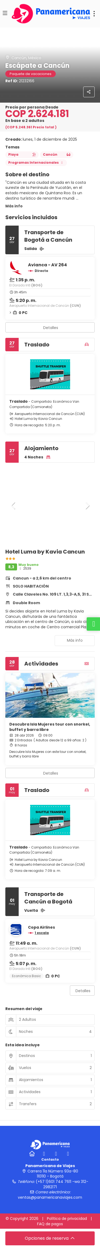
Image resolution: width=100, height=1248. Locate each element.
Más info (14, 206)
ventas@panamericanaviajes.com (50, 1197)
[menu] (94, 14)
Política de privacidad (67, 1218)
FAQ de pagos (50, 1224)
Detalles (50, 327)
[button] (13, 505)
